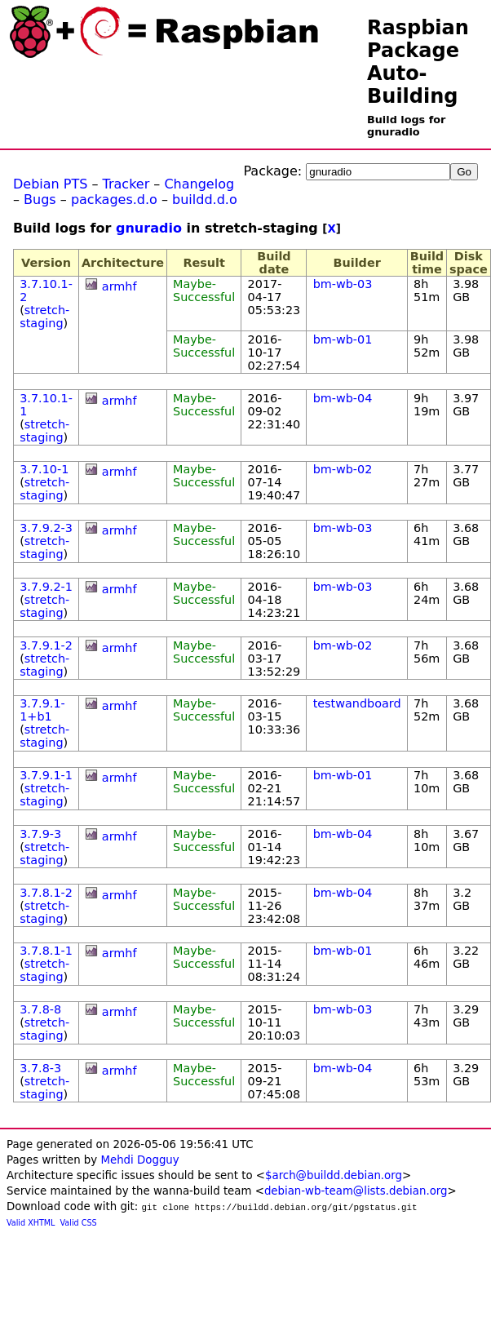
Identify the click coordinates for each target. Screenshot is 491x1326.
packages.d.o (114, 199)
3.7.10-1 (44, 469)
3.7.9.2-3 (46, 527)
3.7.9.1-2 (46, 645)
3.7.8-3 (40, 1068)
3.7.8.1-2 (46, 892)
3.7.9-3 (40, 833)
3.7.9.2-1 (46, 586)
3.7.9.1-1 (46, 775)
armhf (119, 286)
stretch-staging (44, 317)
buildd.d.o (204, 199)
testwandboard (357, 703)
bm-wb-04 (343, 398)
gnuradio (149, 228)
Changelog (199, 184)
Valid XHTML (31, 1222)
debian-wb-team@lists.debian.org (356, 1191)
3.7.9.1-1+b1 (42, 710)
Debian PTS (50, 184)
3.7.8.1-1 (46, 950)
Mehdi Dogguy (139, 1160)
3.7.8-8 (40, 1009)
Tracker (126, 184)
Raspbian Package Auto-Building (418, 62)
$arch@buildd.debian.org (333, 1175)
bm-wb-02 (343, 469)
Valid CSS (78, 1222)
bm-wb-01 (343, 339)
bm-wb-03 (343, 283)
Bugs (40, 199)
